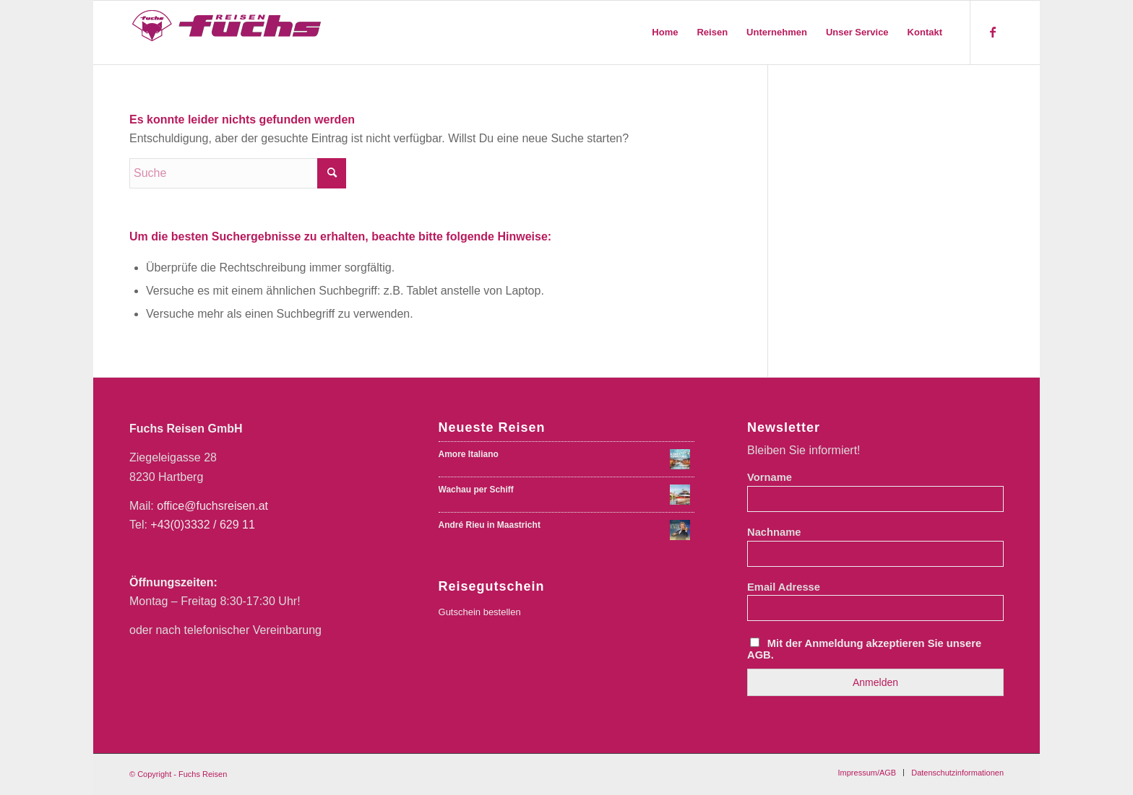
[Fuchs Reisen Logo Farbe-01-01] (227, 32)
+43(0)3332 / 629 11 (202, 524)
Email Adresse (783, 587)
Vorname (769, 477)
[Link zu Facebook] (993, 32)
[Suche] (237, 173)
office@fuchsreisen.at (212, 506)
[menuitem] (664, 32)
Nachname (774, 532)
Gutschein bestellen (480, 612)
